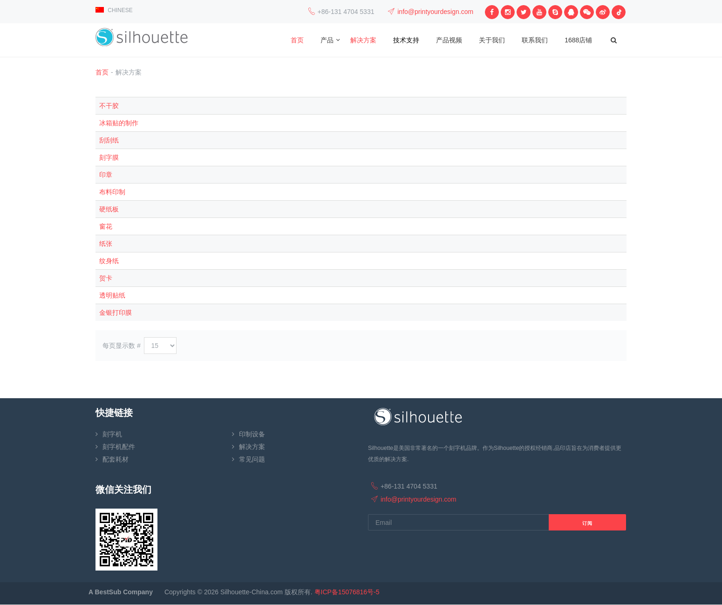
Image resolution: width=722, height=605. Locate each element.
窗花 (105, 226)
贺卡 (105, 278)
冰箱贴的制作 (118, 123)
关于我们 (492, 40)
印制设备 (252, 434)
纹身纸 (109, 261)
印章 (105, 174)
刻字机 (112, 434)
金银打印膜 (115, 312)
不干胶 (109, 105)
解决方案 (363, 40)
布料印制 (112, 192)
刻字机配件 (118, 446)
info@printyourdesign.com (435, 11)
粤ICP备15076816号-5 (347, 592)
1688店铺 (578, 40)
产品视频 (449, 40)
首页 (297, 40)
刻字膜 (109, 157)
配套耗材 (115, 459)
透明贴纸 (112, 295)
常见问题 (252, 459)
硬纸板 (109, 209)
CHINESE (114, 10)
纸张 (105, 243)
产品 (327, 40)
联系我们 (535, 40)
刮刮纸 (109, 140)
